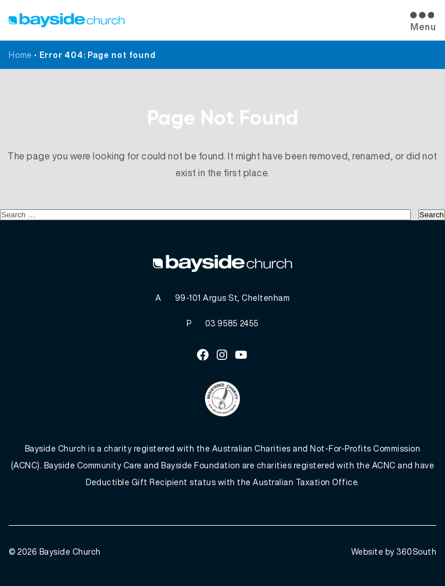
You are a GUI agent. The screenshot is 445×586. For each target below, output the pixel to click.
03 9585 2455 (232, 323)
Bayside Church (70, 551)
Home (20, 55)
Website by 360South (394, 551)
